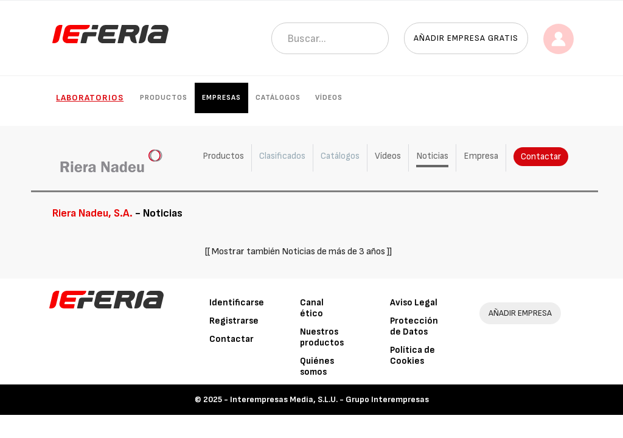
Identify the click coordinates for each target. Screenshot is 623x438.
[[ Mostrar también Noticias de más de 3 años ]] (298, 251)
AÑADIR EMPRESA (520, 313)
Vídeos (329, 97)
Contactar (540, 156)
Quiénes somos (317, 366)
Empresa (479, 156)
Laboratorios (90, 97)
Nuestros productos (322, 337)
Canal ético (312, 308)
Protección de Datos (414, 326)
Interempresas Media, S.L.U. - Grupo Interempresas (329, 399)
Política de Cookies (412, 355)
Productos (163, 97)
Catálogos (278, 97)
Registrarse (234, 321)
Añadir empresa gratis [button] (466, 38)
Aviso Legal (413, 302)
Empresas (221, 97)
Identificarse (236, 302)
